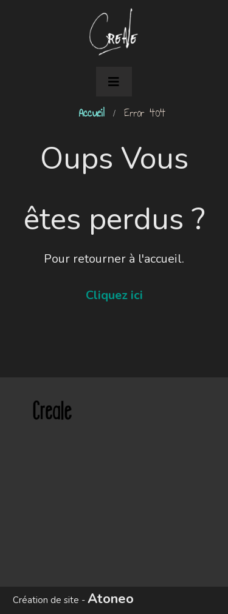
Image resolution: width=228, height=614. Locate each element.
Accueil (91, 112)
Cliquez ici (114, 295)
